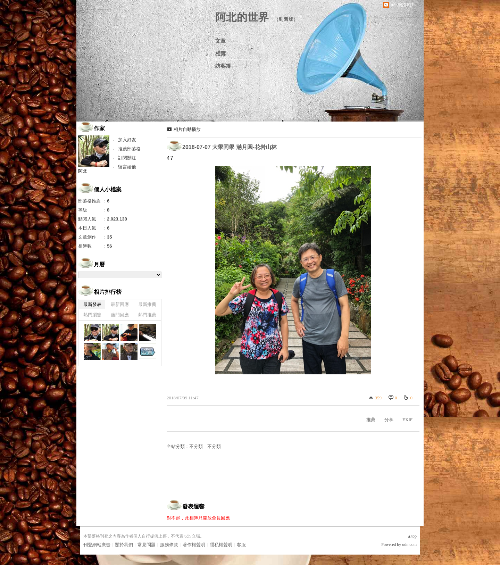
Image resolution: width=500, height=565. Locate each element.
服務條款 (169, 544)
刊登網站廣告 (96, 544)
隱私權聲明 (221, 544)
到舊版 (286, 19)
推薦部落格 (129, 148)
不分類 (196, 446)
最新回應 (120, 304)
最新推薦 (147, 304)
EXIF (407, 419)
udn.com (409, 544)
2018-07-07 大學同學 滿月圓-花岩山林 (229, 147)
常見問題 (147, 544)
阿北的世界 (242, 17)
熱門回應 (120, 314)
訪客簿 (223, 66)
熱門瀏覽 (92, 314)
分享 (388, 419)
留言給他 (127, 166)
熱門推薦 (147, 314)
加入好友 (127, 139)
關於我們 (124, 544)
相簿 (220, 53)
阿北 (82, 171)
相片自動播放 (187, 129)
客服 (241, 544)
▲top (412, 536)
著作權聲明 (194, 544)
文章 (220, 41)
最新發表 (92, 304)
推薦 (370, 419)
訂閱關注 (127, 157)
